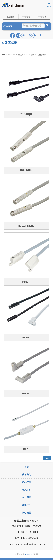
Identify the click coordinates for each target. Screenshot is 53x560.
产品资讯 (26, 482)
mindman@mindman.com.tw (30, 544)
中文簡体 (42, 17)
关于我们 (26, 474)
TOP (47, 458)
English (10, 17)
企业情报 (26, 497)
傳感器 (31, 55)
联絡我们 (26, 505)
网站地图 (26, 512)
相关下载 (26, 490)
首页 (26, 467)
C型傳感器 (41, 55)
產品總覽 (21, 55)
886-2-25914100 (29, 532)
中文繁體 (26, 17)
